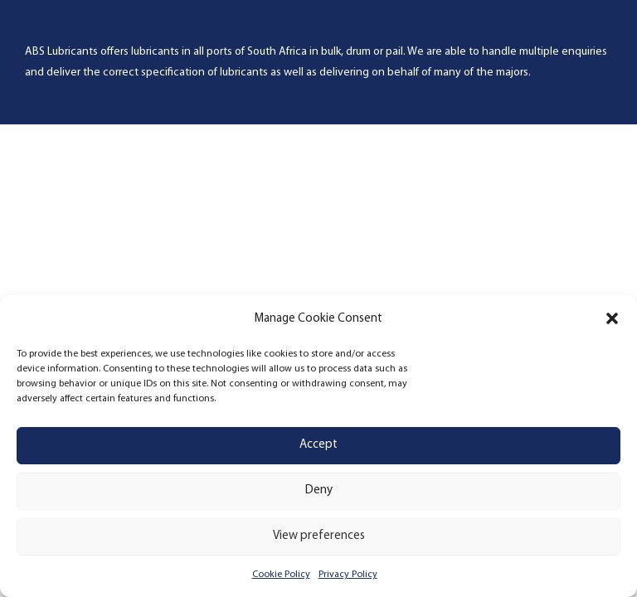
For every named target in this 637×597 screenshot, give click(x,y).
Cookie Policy (281, 575)
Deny (319, 490)
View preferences (319, 536)
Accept (318, 445)
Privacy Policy (347, 575)
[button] (612, 318)
